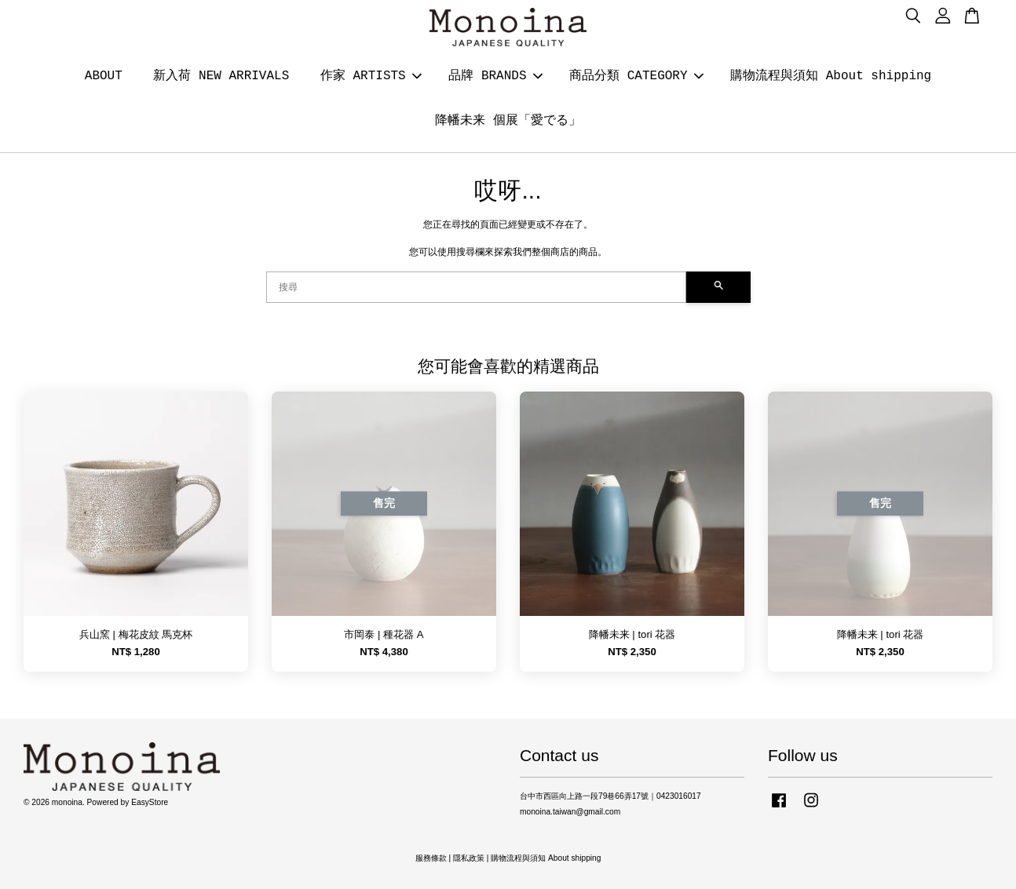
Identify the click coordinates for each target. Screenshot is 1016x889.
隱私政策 (468, 858)
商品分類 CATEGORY (636, 76)
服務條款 (431, 858)
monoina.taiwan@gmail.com (570, 811)
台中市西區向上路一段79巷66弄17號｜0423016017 (610, 796)
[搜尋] (476, 287)
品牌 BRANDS (495, 76)
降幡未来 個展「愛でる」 (508, 121)
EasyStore (149, 802)
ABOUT (103, 76)
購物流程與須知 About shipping (830, 76)
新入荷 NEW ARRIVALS (221, 76)
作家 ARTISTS (371, 76)
